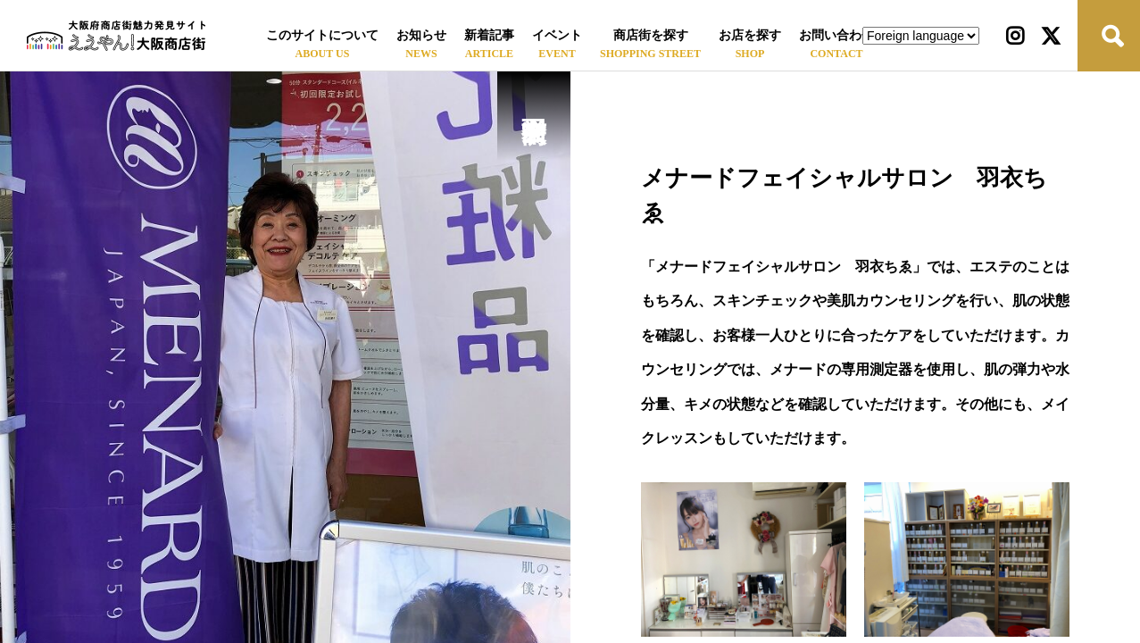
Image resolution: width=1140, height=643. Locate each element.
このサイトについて (322, 35)
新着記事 (489, 35)
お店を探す (750, 35)
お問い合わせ (836, 35)
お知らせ (421, 35)
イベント (557, 35)
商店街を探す (650, 35)
